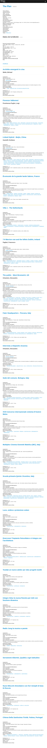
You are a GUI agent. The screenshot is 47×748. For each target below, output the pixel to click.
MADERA (16, 195)
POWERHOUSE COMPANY (12, 225)
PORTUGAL (21, 734)
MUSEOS (32, 193)
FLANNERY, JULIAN (35, 297)
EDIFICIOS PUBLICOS (20, 398)
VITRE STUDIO (9, 495)
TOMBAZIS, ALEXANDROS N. (12, 734)
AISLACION (27, 705)
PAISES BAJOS (20, 225)
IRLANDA (36, 260)
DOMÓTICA (28, 616)
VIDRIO (5, 164)
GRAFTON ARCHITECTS (11, 260)
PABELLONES (10, 194)
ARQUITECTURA (13, 88)
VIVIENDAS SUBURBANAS (9, 226)
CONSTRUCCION (18, 124)
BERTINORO (23, 122)
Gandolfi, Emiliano (9, 148)
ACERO (16, 464)
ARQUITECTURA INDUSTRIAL (31, 122)
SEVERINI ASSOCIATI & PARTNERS (13, 461)
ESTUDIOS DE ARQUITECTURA (23, 88)
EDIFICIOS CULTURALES (14, 299)
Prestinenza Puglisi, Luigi (10, 111)
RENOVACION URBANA (39, 159)
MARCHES (34, 461)
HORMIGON (41, 226)
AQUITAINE (20, 193)
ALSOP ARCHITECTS (11, 297)
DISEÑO (8, 645)
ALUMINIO (23, 301)
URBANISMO (8, 32)
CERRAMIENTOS (7, 125)
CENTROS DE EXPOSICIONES (25, 299)
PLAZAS (17, 735)
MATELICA (5, 463)
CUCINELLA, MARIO (26, 397)
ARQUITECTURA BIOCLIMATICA (20, 194)
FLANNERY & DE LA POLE (26, 297)
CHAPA (39, 124)
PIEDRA (16, 125)
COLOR (8, 164)
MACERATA (39, 461)
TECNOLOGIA (19, 645)
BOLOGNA (13, 398)
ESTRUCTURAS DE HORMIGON (28, 163)
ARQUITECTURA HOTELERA (38, 160)
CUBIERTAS (35, 124)
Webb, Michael (8, 80)
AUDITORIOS (38, 299)
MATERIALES (16, 705)
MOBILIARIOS (13, 645)
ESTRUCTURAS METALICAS (27, 124)
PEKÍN (27, 159)
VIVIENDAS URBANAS (28, 160)
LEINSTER (40, 260)
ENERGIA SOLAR (23, 556)
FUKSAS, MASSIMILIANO (11, 332)
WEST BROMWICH (30, 298)
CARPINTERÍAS (6, 432)
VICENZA (39, 495)
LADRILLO (13, 125)
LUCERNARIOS (22, 616)
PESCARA (34, 332)
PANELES (12, 464)
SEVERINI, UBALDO (25, 461)
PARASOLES (23, 526)
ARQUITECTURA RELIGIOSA (37, 734)
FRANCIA (15, 193)
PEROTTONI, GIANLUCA (17, 495)
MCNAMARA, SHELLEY (21, 260)
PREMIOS (18, 164)
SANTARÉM (26, 734)
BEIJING (23, 159)
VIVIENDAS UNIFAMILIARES (34, 225)
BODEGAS (12, 124)
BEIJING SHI (19, 159)
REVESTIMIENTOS (30, 735)
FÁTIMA (30, 734)
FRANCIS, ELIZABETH (35, 397)
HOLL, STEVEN (9, 159)
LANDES (24, 193)
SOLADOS (37, 735)
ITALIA (8, 122)
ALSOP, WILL (18, 297)
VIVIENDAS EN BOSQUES (19, 226)
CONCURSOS (13, 164)
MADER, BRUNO (10, 193)
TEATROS (33, 299)
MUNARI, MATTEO (26, 495)
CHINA (8, 88)
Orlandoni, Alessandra (10, 286)
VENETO (35, 495)
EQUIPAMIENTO (36, 398)
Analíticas (5, 63)
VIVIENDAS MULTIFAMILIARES (17, 160)
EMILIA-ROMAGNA (13, 122)
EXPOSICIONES (10, 431)
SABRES (28, 193)
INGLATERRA (11, 298)
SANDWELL (24, 298)
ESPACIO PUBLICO (7, 160)
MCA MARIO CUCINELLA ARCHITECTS (14, 397)
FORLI (19, 122)
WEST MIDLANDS (18, 298)
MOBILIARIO (6, 399)
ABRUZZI (30, 332)
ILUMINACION (30, 498)
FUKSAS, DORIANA (20, 332)
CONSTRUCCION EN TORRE (9, 163)
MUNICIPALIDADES (28, 398)
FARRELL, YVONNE (30, 260)
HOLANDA (26, 225)
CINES (19, 463)
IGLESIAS (5, 735)
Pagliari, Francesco (9, 250)
